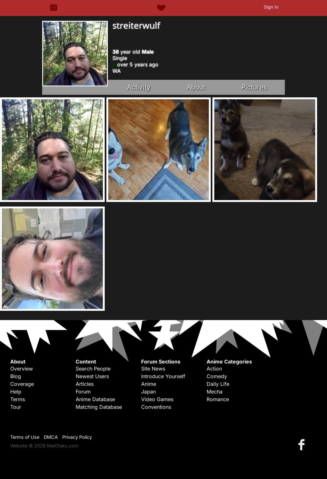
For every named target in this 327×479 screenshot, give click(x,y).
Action (214, 368)
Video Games (157, 399)
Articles (85, 384)
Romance (218, 399)
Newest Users (92, 376)
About (196, 87)
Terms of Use (24, 437)
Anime (148, 384)
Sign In (271, 7)
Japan (148, 391)
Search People (93, 368)
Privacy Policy (77, 437)
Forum (83, 391)
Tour (15, 407)
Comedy (217, 376)
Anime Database (95, 399)
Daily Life (218, 384)
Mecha (215, 391)
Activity (139, 87)
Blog (15, 376)
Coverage (22, 384)
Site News (153, 368)
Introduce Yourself (163, 376)
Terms (17, 399)
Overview (21, 368)
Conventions (156, 407)
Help (15, 391)
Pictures (254, 87)
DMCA (51, 437)
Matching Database (99, 407)
